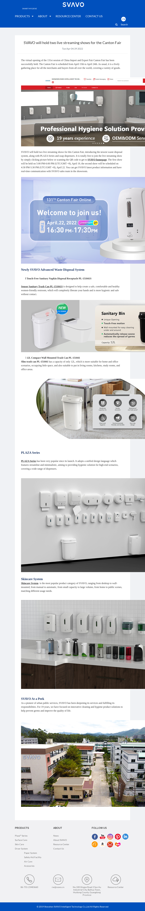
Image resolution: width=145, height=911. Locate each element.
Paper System (30, 853)
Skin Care (19, 844)
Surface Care (21, 840)
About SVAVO (60, 840)
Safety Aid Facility (32, 857)
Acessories (29, 866)
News (56, 835)
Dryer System (21, 848)
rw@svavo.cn (58, 881)
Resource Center (61, 844)
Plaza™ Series (21, 835)
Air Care (28, 861)
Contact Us (58, 848)
